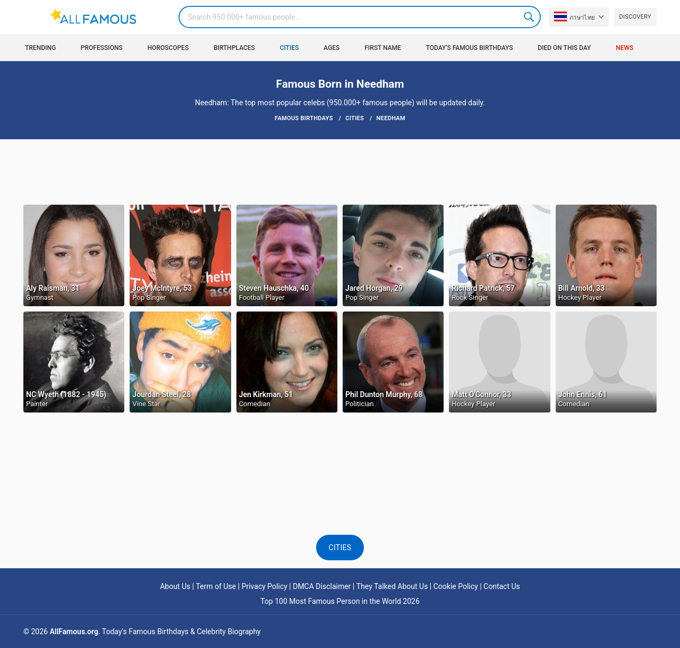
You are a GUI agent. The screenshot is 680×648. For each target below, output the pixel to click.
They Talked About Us (392, 586)
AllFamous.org (73, 631)
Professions (102, 48)
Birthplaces (234, 48)
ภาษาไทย (574, 16)
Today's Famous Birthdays (469, 48)
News (624, 48)
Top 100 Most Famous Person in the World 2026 (340, 601)
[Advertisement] (340, 171)
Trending (40, 48)
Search (529, 17)
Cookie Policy (456, 586)
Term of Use (216, 586)
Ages (331, 48)
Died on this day (564, 48)
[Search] (359, 17)
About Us (175, 586)
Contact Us (501, 586)
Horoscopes (168, 48)
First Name (382, 48)
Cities (289, 48)
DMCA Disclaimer (322, 586)
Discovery (635, 16)
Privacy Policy (264, 586)
